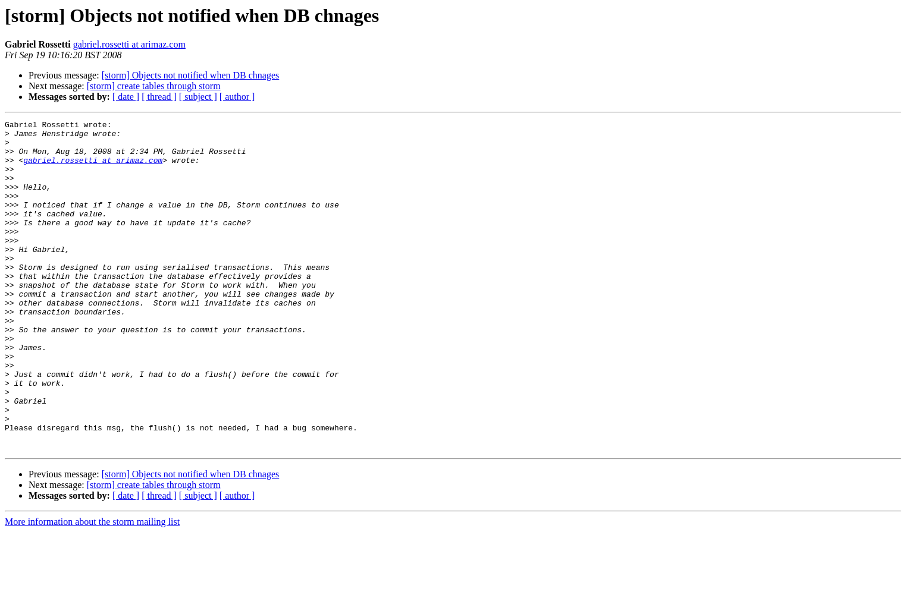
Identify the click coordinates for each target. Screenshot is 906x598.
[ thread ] (159, 97)
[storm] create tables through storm (154, 86)
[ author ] (237, 97)
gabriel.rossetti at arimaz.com (129, 44)
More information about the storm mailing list (92, 588)
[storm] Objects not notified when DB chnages (191, 75)
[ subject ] (198, 97)
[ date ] (125, 97)
